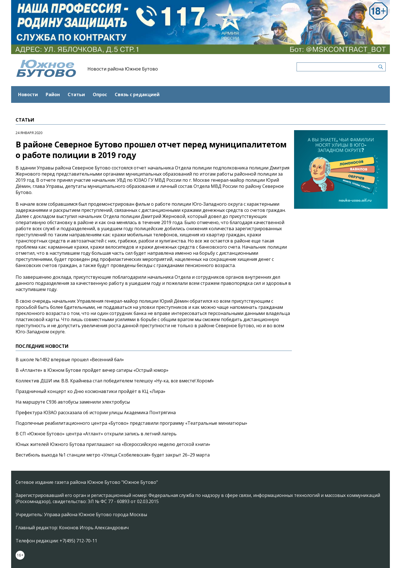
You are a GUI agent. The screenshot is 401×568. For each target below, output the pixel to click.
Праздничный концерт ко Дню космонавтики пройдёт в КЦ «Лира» (90, 391)
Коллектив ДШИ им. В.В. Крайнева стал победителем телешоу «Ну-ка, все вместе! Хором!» (115, 381)
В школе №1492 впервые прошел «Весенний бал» (70, 359)
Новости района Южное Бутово (122, 69)
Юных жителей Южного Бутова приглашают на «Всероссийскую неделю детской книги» (113, 444)
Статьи (76, 94)
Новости (28, 94)
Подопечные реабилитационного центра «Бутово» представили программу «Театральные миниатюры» (131, 423)
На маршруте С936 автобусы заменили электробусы (73, 402)
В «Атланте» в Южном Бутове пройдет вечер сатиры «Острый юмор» (92, 370)
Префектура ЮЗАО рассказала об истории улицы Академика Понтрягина (96, 412)
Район (53, 94)
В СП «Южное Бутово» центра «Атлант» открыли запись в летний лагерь (96, 434)
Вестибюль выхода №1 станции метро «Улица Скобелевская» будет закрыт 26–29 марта (113, 455)
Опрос (100, 94)
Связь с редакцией (137, 94)
